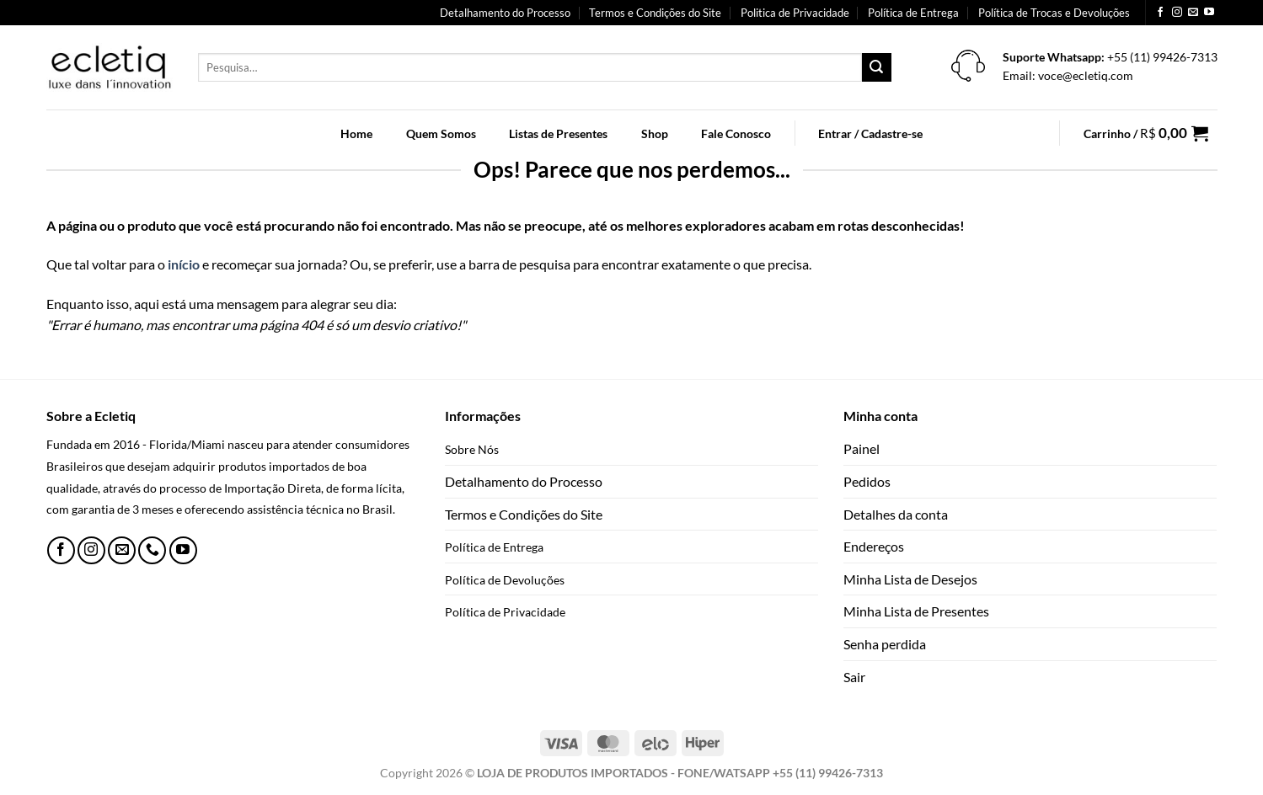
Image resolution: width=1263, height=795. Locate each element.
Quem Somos (441, 133)
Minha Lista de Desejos (910, 579)
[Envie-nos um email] (1193, 13)
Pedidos (867, 481)
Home (356, 133)
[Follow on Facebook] (1160, 13)
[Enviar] (876, 67)
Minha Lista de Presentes (916, 611)
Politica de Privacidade (795, 12)
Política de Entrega (913, 12)
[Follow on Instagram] (1177, 13)
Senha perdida (884, 644)
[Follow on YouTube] (1209, 13)
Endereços (873, 546)
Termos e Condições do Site (655, 12)
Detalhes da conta (895, 514)
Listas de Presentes (558, 133)
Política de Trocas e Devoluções (1054, 12)
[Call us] (152, 550)
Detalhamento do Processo (505, 12)
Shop (654, 133)
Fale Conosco (736, 133)
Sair (854, 677)
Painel (861, 448)
